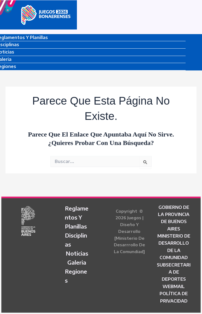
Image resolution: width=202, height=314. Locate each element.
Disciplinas (76, 240)
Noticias (77, 253)
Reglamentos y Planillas (76, 217)
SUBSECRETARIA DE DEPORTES (174, 272)
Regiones (76, 276)
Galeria (76, 262)
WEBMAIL (174, 286)
